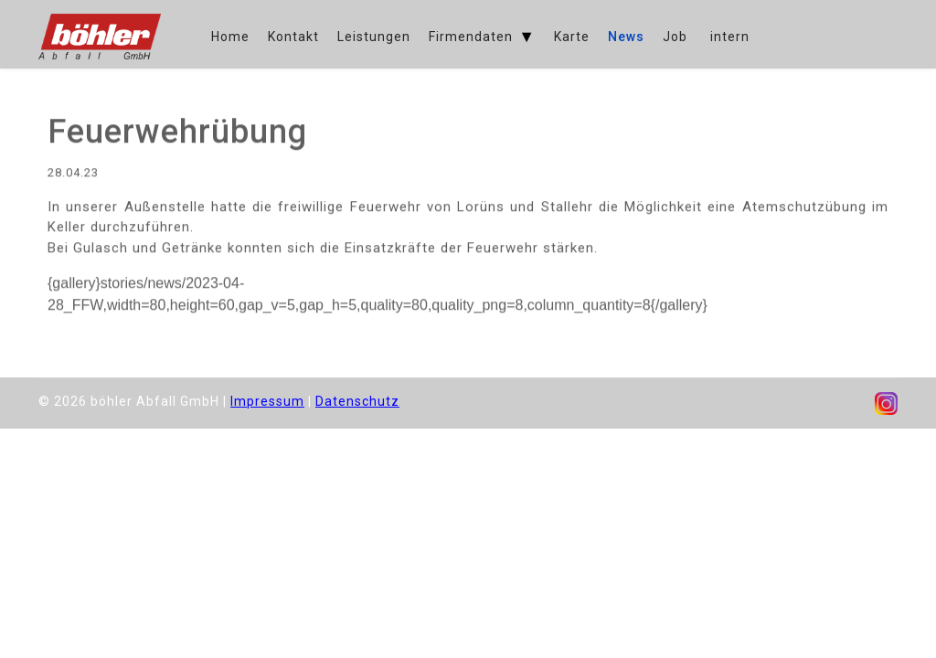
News (626, 36)
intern (730, 36)
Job (675, 36)
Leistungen (373, 36)
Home (230, 36)
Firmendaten (471, 36)
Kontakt (293, 36)
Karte (572, 36)
